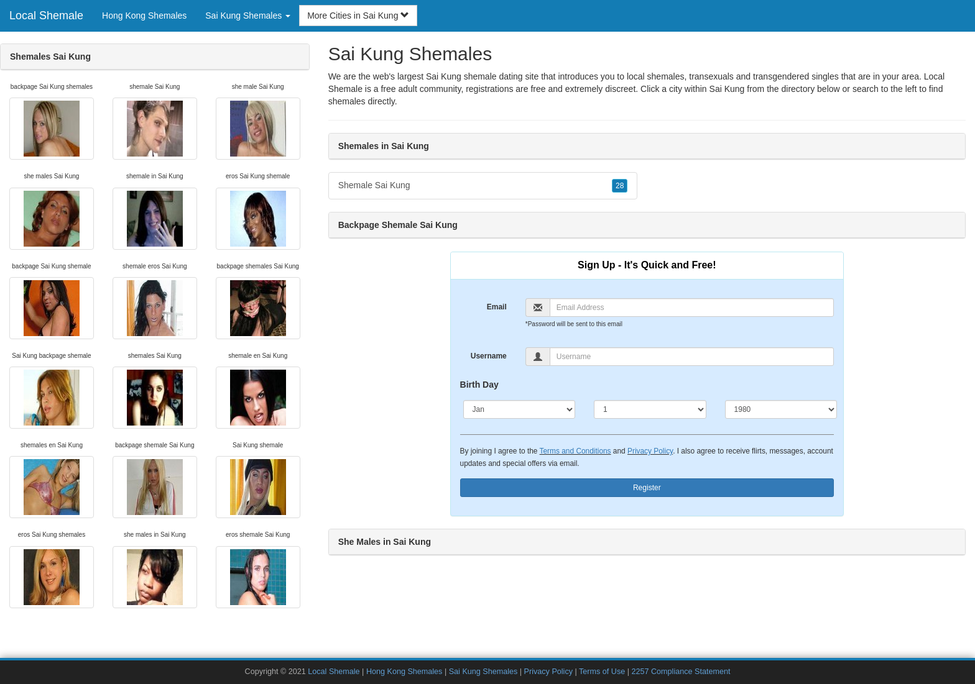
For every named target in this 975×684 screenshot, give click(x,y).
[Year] (781, 409)
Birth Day (479, 385)
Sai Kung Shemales (483, 671)
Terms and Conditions (575, 451)
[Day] (650, 409)
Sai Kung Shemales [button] (247, 16)
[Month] (519, 409)
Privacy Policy (650, 451)
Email (497, 307)
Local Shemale (46, 15)
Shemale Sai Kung (483, 186)
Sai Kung (727, 89)
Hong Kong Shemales (144, 16)
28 (620, 185)
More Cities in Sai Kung (358, 16)
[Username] (692, 356)
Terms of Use (602, 671)
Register (647, 487)
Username (489, 356)
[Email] (692, 307)
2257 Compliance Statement (681, 671)
